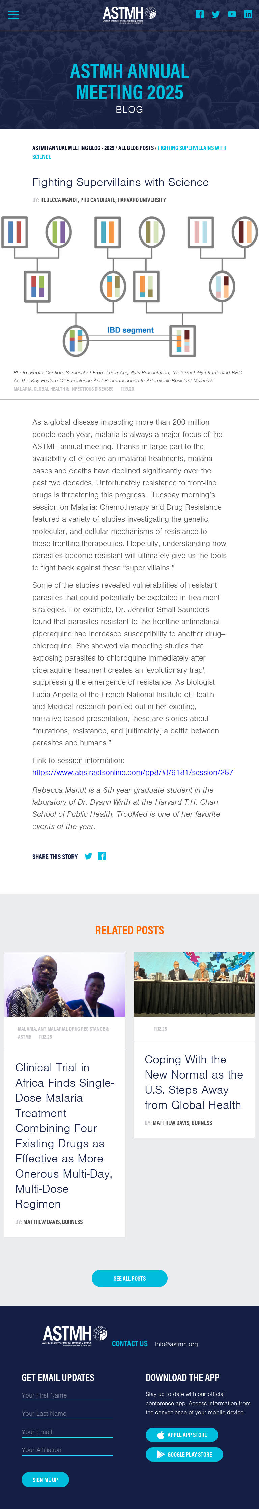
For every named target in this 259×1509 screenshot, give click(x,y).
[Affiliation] (67, 1450)
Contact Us (130, 1343)
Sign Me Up (45, 1479)
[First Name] (67, 1395)
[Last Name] (67, 1413)
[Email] (67, 1432)
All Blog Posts (136, 147)
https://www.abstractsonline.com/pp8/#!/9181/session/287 (132, 772)
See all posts (130, 1278)
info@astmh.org (176, 1344)
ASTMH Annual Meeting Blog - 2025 (73, 147)
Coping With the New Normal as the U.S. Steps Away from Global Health (194, 1082)
